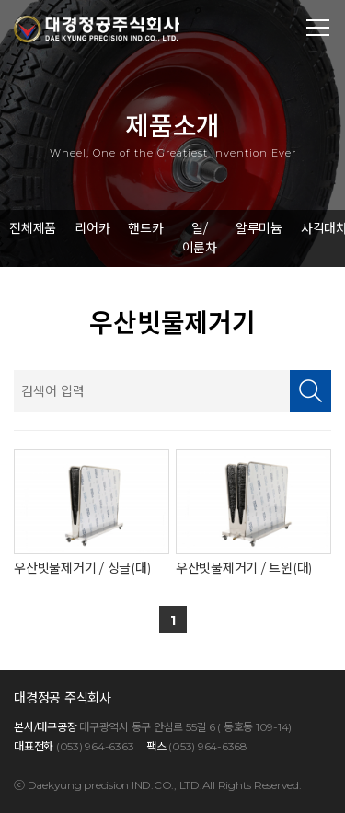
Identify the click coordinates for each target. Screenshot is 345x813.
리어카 (92, 228)
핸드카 (145, 228)
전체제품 (32, 228)
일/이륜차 (199, 238)
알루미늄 (259, 228)
